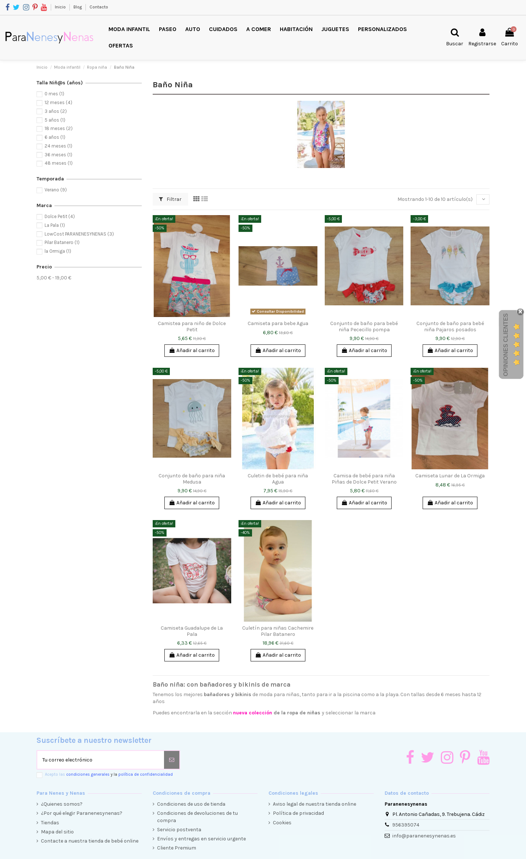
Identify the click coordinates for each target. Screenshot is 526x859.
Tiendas (50, 823)
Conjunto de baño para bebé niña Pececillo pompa (364, 326)
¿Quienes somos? (62, 804)
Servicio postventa (179, 829)
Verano (56, 189)
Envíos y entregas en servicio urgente (201, 839)
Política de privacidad (298, 813)
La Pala (55, 225)
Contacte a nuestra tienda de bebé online (89, 841)
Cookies (282, 823)
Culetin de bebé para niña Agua (278, 479)
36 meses (58, 154)
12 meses (58, 102)
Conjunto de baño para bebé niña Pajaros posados (450, 326)
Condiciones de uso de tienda (191, 804)
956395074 (405, 825)
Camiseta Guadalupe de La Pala (192, 631)
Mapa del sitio (57, 832)
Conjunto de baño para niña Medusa (192, 479)
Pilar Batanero (62, 242)
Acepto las (109, 774)
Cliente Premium (176, 848)
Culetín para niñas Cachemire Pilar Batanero (277, 631)
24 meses (58, 146)
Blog (78, 6)
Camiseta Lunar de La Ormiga (450, 476)
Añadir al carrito (192, 350)
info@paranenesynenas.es (424, 836)
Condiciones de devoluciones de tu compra (197, 817)
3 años (56, 111)
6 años (55, 137)
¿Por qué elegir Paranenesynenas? (81, 813)
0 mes (54, 93)
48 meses (59, 163)
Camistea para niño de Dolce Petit (192, 326)
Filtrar (170, 199)
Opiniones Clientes (506, 344)
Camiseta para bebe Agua (278, 323)
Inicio (61, 6)
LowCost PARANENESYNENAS (79, 234)
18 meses (59, 128)
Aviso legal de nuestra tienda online (314, 804)
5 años (55, 120)
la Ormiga (58, 251)
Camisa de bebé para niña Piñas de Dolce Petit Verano (364, 479)
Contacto (98, 6)
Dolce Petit (60, 216)
